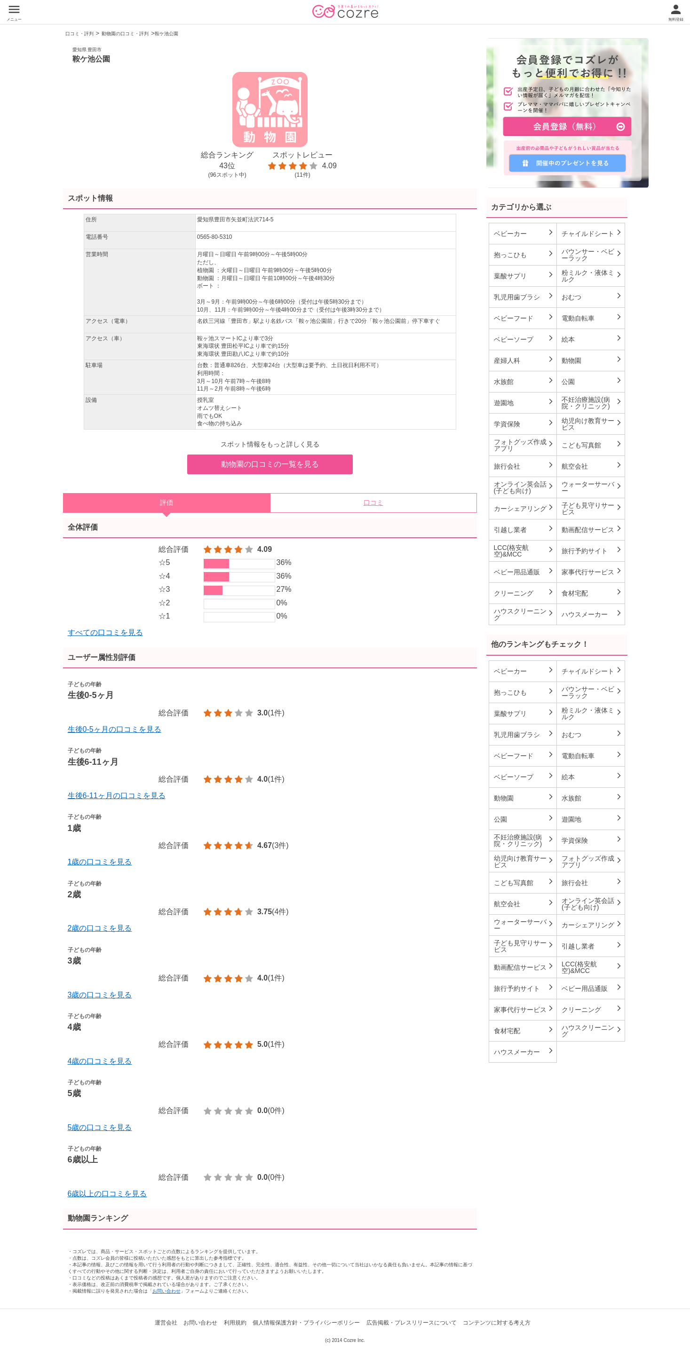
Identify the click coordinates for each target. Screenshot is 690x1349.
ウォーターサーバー (592, 487)
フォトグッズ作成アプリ (524, 445)
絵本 (592, 339)
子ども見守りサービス (592, 509)
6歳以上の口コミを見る (107, 1194)
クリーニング (524, 592)
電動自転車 (592, 318)
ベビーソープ (524, 339)
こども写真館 (592, 444)
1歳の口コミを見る (100, 862)
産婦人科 (524, 360)
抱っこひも (524, 254)
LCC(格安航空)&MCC (524, 551)
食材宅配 (592, 592)
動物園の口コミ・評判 (125, 33)
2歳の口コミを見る (100, 928)
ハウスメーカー (592, 614)
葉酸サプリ (524, 275)
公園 (592, 381)
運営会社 (166, 1322)
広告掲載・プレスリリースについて (411, 1322)
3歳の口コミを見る (100, 995)
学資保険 (524, 423)
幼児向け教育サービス (592, 424)
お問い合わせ (166, 1291)
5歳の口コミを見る (100, 1127)
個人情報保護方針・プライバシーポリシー (306, 1322)
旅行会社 (524, 466)
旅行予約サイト (592, 550)
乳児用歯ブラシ (524, 296)
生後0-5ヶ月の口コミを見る (114, 729)
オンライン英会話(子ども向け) (524, 487)
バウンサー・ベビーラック (592, 255)
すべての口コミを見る (105, 632)
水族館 (524, 381)
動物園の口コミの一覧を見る (270, 464)
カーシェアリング (524, 508)
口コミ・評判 (79, 33)
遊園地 (524, 402)
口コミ (373, 502)
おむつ (592, 296)
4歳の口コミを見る (100, 1061)
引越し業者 (524, 529)
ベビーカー (524, 233)
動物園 (592, 360)
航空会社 (592, 466)
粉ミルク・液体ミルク (592, 276)
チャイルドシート (592, 233)
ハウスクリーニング (524, 614)
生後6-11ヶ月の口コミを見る (117, 796)
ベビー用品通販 (524, 571)
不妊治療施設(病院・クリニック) (592, 403)
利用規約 (235, 1322)
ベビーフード (524, 318)
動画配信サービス (592, 529)
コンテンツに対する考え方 (497, 1322)
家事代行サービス (592, 571)
